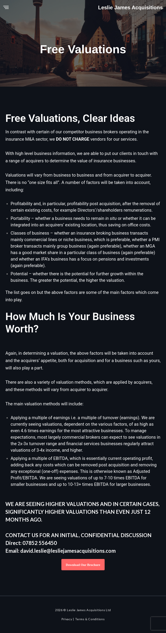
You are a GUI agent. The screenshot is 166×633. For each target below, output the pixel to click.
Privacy (66, 619)
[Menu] (6, 8)
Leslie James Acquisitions (130, 7)
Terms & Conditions (90, 619)
